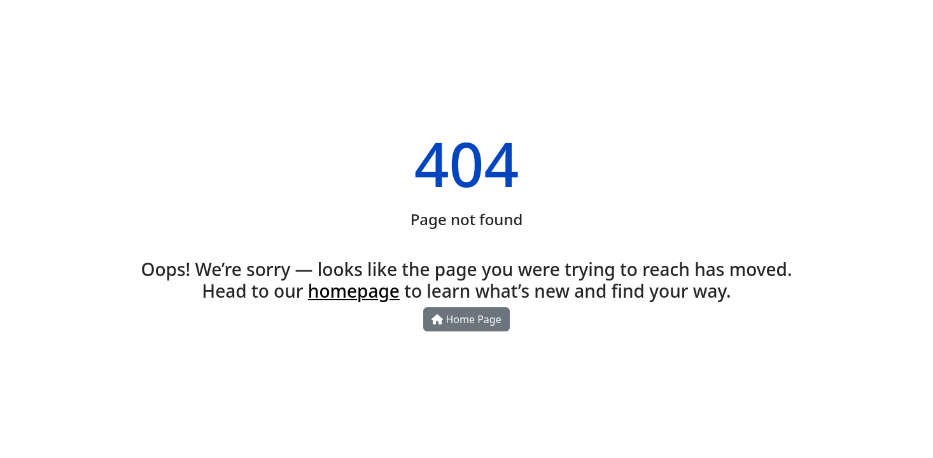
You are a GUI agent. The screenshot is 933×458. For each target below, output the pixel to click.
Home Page (466, 319)
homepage (354, 291)
